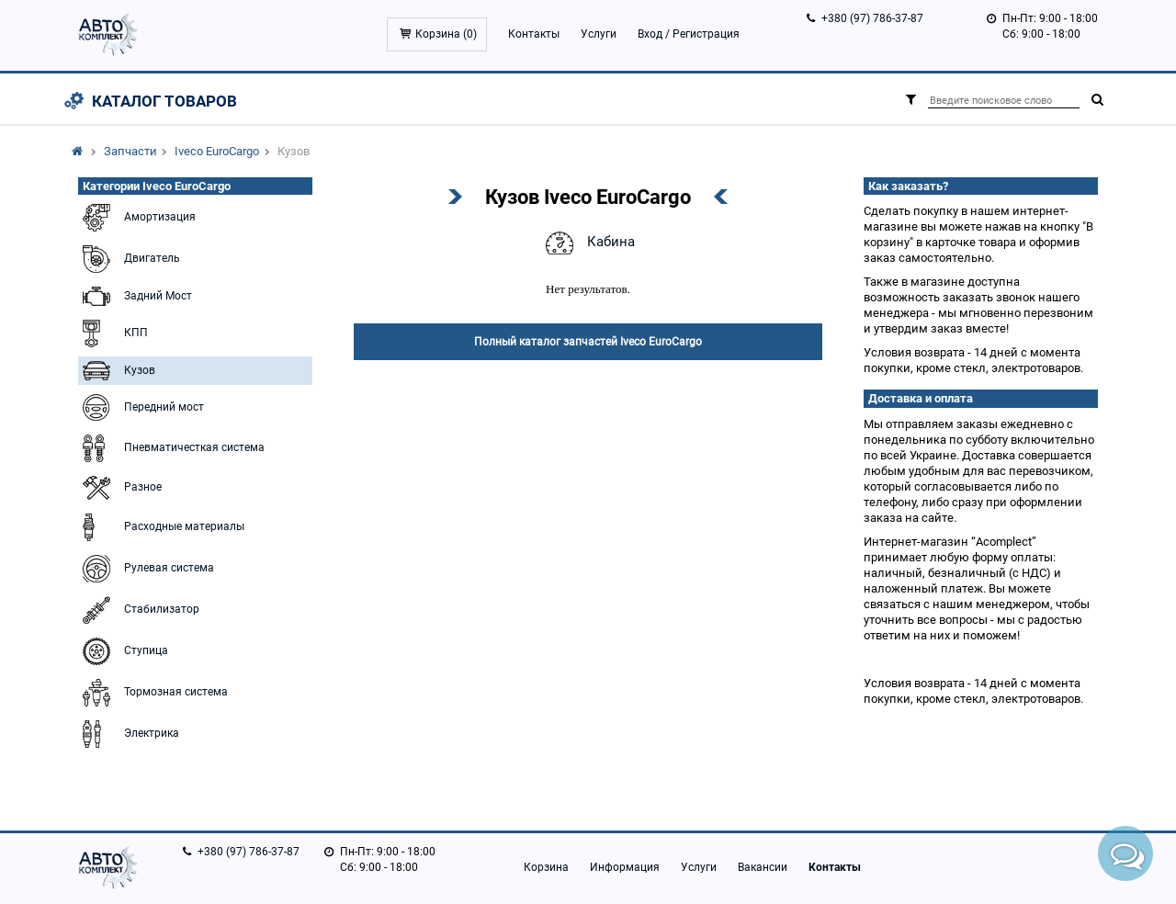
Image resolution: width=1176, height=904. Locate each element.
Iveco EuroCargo (217, 151)
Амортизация (137, 217)
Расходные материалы (161, 527)
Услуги (598, 34)
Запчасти (130, 151)
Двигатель (129, 259)
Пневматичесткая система (171, 448)
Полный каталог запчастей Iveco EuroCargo (588, 341)
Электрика (128, 734)
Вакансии (762, 867)
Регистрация (706, 34)
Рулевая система (146, 568)
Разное (120, 487)
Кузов (116, 370)
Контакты (534, 34)
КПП (113, 333)
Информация (625, 867)
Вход (650, 34)
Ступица (123, 651)
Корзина (546, 867)
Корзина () (446, 34)
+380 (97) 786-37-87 (872, 18)
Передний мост (141, 407)
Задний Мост (135, 296)
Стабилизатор (138, 610)
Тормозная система (153, 692)
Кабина (588, 243)
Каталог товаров (164, 101)
